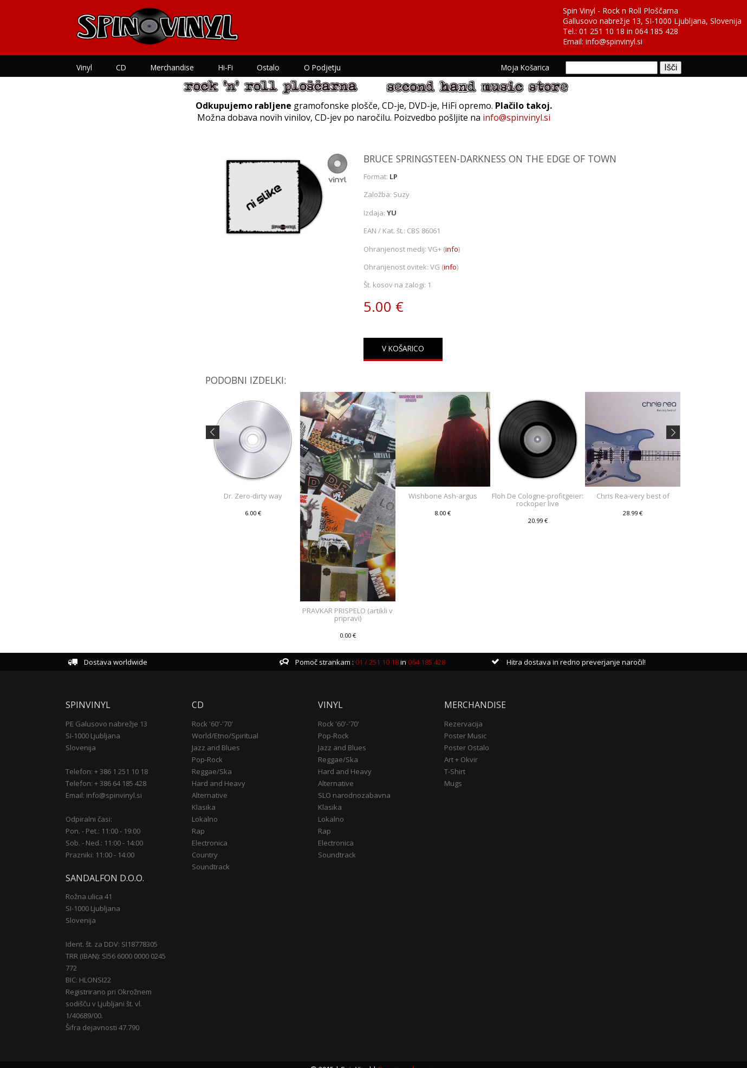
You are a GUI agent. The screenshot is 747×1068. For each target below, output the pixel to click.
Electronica (215, 834)
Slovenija (90, 739)
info (452, 248)
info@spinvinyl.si (614, 41)
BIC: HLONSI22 (97, 971)
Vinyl (93, 67)
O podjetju (329, 67)
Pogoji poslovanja (407, 1060)
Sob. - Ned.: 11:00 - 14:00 (113, 834)
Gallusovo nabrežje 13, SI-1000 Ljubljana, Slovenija (652, 21)
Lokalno (210, 810)
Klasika (209, 798)
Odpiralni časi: (98, 810)
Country (210, 846)
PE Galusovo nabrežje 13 (116, 715)
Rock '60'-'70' (217, 715)
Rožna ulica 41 (98, 888)
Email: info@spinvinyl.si (113, 786)
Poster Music (463, 727)
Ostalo (276, 67)
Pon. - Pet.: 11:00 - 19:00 (112, 822)
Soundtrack (216, 858)
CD (130, 67)
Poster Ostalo (464, 739)
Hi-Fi (233, 67)
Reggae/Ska (217, 763)
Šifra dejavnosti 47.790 (111, 1019)
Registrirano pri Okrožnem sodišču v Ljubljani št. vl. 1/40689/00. (118, 995)
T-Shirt (452, 763)
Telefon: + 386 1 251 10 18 (116, 763)
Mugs (451, 774)
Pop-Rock (212, 751)
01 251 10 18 (602, 31)
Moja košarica (516, 67)
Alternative (215, 786)
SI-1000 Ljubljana (102, 727)
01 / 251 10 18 (378, 654)
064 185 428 (656, 31)
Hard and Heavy (224, 774)
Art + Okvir (459, 751)
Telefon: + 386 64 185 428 (115, 774)
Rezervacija (461, 715)
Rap (203, 822)
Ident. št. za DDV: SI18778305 (121, 935)
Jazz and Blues (221, 739)
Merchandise (181, 67)
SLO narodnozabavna (356, 786)
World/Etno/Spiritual (230, 727)
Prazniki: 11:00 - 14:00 (109, 846)
